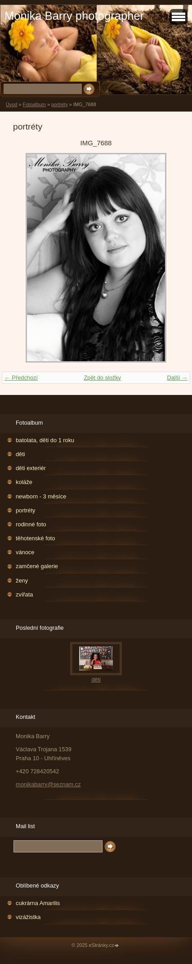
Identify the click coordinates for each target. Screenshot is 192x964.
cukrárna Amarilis (38, 903)
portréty (59, 104)
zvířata (24, 594)
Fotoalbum (33, 104)
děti (20, 454)
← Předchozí (21, 377)
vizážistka (28, 917)
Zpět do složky (102, 377)
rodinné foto (31, 524)
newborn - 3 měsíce (41, 496)
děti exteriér (31, 468)
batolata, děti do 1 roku (45, 440)
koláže (24, 482)
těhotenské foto (35, 538)
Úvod (11, 104)
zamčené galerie (37, 566)
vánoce (25, 552)
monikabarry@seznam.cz (48, 784)
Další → (177, 377)
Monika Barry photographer (74, 15)
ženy (22, 580)
